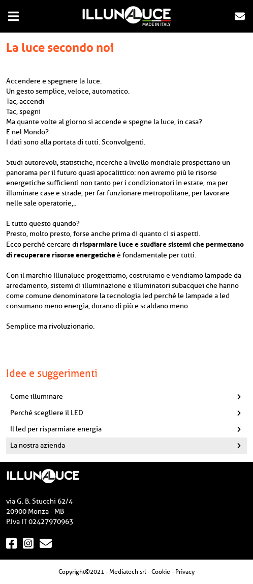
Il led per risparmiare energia (128, 429)
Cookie (160, 571)
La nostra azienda (128, 445)
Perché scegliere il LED (128, 412)
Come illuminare (128, 396)
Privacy (185, 571)
